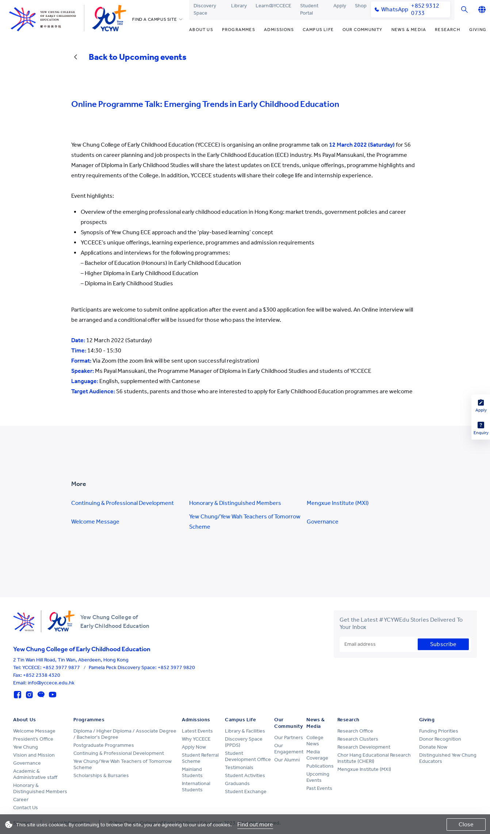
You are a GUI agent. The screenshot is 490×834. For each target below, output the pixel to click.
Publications (320, 766)
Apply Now (194, 747)
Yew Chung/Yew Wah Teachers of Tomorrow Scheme (244, 521)
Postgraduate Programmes (103, 745)
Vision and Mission (34, 755)
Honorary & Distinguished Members (235, 502)
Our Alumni (287, 760)
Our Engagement (288, 748)
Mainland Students (192, 772)
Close (466, 824)
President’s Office (33, 739)
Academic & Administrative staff (35, 774)
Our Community (362, 29)
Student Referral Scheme (200, 758)
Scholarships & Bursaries (101, 775)
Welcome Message (95, 521)
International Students (196, 786)
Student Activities (245, 775)
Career (20, 799)
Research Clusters (357, 739)
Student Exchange (246, 791)
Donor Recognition (440, 739)
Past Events (319, 788)
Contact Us (25, 807)
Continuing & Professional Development (122, 502)
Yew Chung (25, 747)
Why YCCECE (196, 739)
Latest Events (197, 731)
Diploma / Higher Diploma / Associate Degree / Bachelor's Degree (124, 734)
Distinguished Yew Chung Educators (447, 758)
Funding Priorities (438, 731)
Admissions (279, 29)
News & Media (408, 29)
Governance (322, 521)
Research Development (363, 747)
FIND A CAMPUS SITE (154, 19)
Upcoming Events (317, 777)
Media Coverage (317, 755)
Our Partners (288, 737)
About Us (201, 29)
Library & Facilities (245, 731)
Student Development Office (248, 756)
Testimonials (239, 767)
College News (315, 740)
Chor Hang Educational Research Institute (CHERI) (374, 758)
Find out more (255, 824)
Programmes (238, 29)
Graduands (237, 783)
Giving (477, 29)
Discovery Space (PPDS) (244, 742)
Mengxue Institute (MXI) (338, 502)
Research (447, 29)
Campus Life (318, 29)
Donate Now (433, 747)
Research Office (355, 731)
